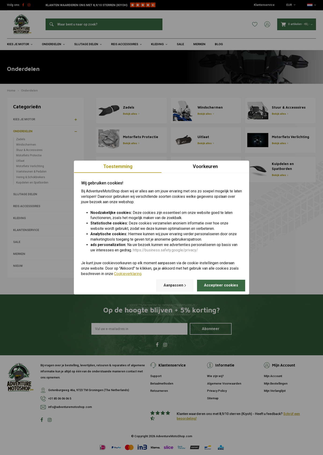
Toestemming (118, 166)
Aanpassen (175, 285)
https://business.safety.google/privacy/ (165, 250)
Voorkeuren (205, 166)
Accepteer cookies (221, 285)
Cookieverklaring (127, 274)
